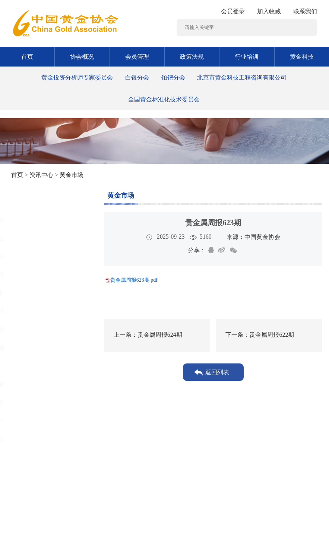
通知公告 (33, 238)
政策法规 (192, 57)
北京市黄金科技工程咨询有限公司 (242, 77)
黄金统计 (33, 420)
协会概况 (82, 57)
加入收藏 (269, 11)
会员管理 (137, 57)
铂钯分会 (173, 77)
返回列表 (217, 372)
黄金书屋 (33, 384)
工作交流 (33, 402)
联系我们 (305, 11)
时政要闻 (33, 275)
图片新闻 (33, 220)
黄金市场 (33, 347)
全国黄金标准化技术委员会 (164, 99)
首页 (27, 57)
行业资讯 (33, 311)
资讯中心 (41, 175)
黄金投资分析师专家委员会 (77, 77)
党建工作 (33, 256)
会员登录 (233, 11)
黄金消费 (33, 329)
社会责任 (33, 366)
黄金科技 (302, 57)
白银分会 (137, 77)
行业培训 (247, 57)
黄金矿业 (33, 293)
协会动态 (33, 439)
